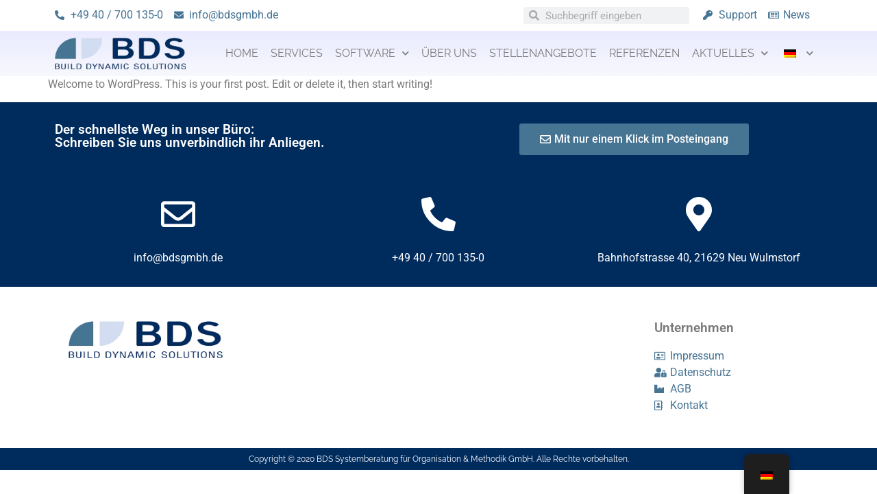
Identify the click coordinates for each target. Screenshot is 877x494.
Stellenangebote (543, 53)
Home (241, 53)
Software (372, 53)
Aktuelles (730, 53)
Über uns (449, 53)
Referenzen (644, 53)
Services (297, 53)
